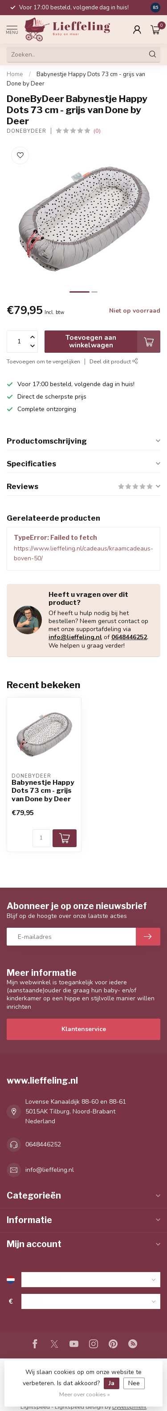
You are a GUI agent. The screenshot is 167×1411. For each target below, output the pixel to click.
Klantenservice (83, 1029)
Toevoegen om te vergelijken (43, 361)
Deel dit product (114, 361)
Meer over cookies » (84, 1394)
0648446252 (129, 637)
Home (15, 74)
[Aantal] (41, 838)
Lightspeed (35, 1407)
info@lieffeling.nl (75, 637)
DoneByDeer (26, 131)
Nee (134, 1383)
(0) (97, 131)
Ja (111, 1383)
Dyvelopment (129, 1407)
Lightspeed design (79, 1407)
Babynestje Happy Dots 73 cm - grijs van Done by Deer (43, 791)
